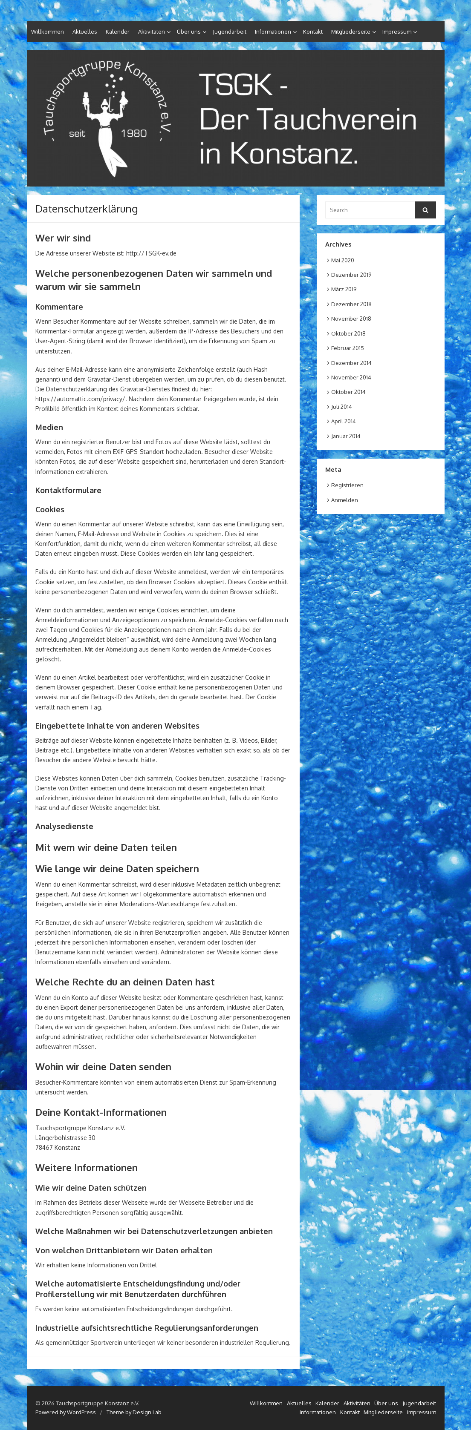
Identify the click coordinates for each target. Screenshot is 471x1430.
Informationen (273, 31)
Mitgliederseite (350, 31)
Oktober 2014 (348, 391)
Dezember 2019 (351, 274)
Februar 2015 (347, 348)
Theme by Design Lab (134, 1412)
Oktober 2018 (348, 333)
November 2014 (351, 377)
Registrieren (347, 485)
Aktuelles (84, 31)
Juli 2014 (341, 406)
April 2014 (343, 421)
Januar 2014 (346, 436)
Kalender (118, 31)
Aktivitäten (151, 31)
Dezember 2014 (351, 362)
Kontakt (313, 31)
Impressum (396, 31)
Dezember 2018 (351, 304)
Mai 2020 (342, 260)
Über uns (189, 31)
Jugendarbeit (229, 31)
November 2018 (351, 318)
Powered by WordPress (65, 1412)
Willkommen (47, 31)
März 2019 (343, 289)
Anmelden (344, 500)
